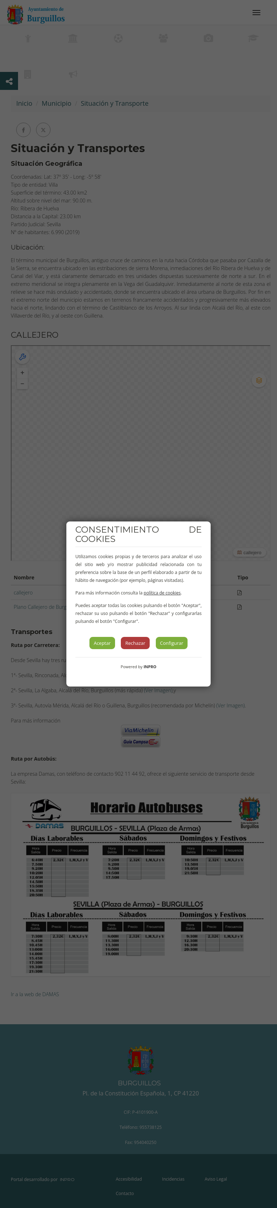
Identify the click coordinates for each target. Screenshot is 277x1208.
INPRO (150, 666)
